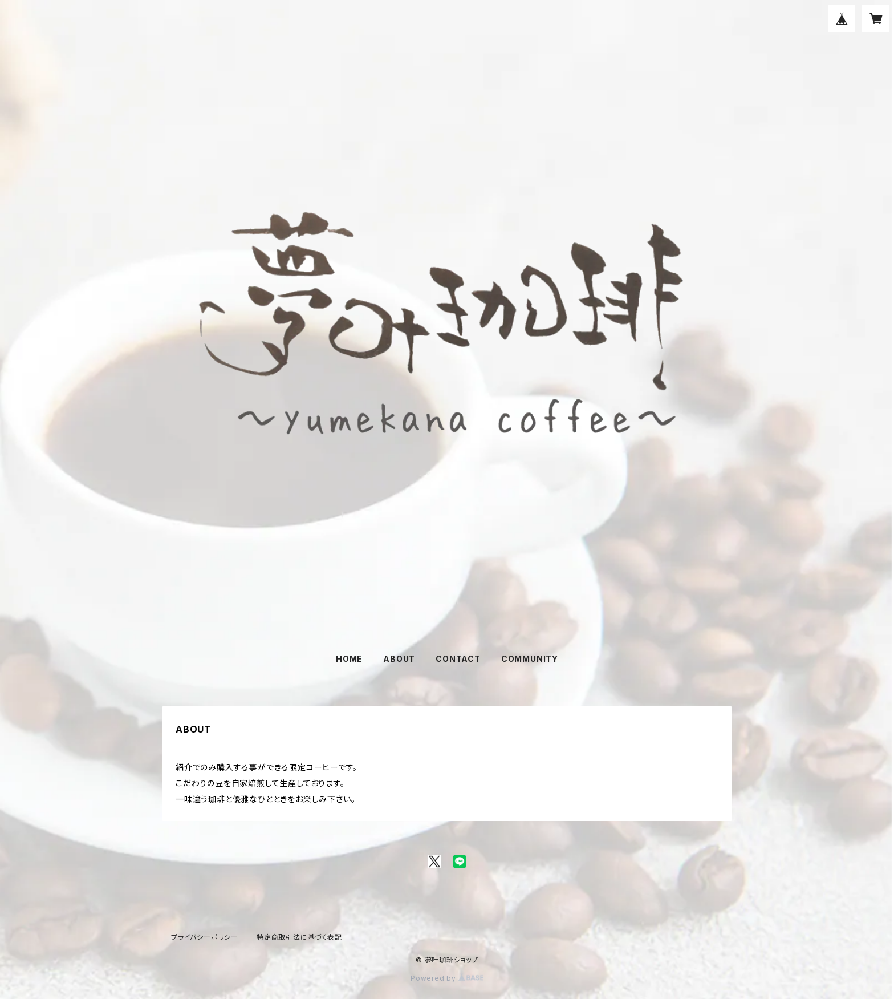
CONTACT (458, 659)
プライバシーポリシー (204, 937)
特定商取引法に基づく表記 (299, 937)
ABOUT (399, 659)
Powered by (447, 978)
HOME (349, 659)
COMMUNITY (529, 659)
